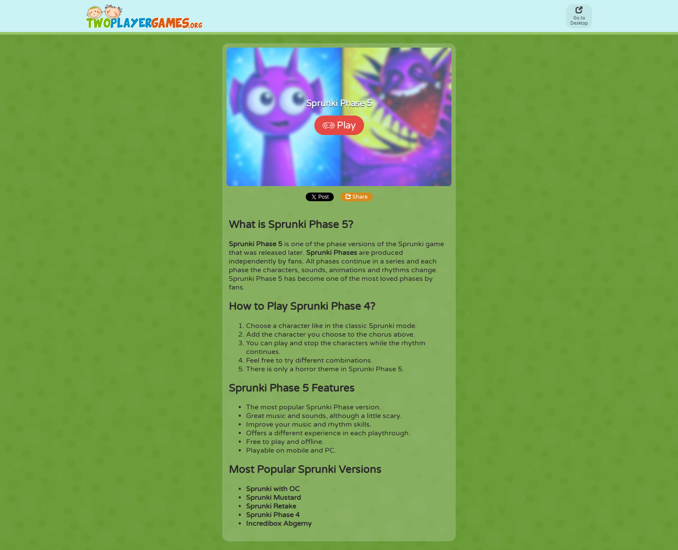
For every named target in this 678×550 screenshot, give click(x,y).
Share (356, 196)
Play (339, 125)
